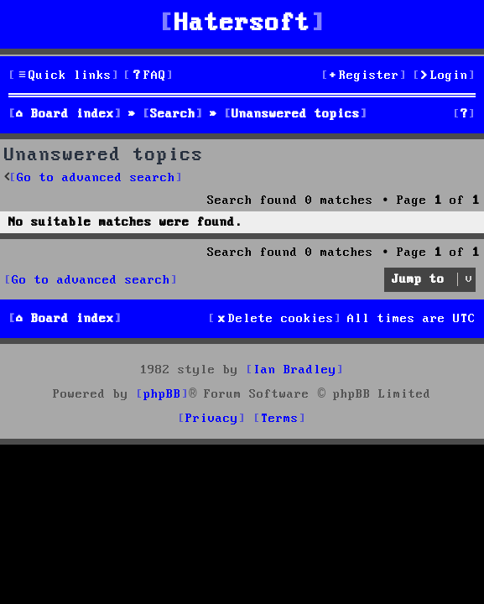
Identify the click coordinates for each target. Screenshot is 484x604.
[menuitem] (148, 76)
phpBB (162, 394)
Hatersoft (242, 24)
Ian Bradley (294, 370)
